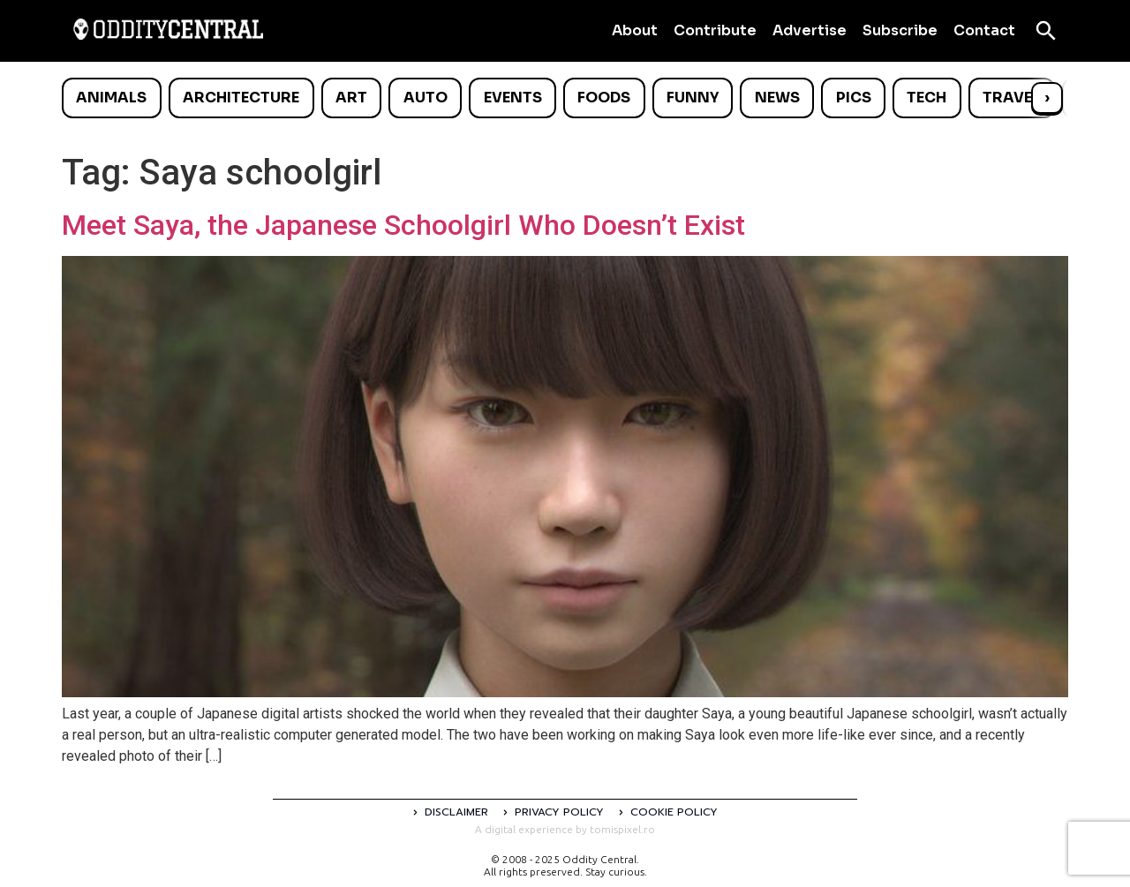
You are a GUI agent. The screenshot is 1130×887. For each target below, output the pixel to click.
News (777, 97)
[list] (565, 98)
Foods (603, 97)
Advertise (809, 30)
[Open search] (1046, 31)
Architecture (241, 97)
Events (513, 97)
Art (351, 97)
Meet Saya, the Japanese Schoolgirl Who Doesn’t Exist (403, 225)
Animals (111, 97)
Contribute (715, 30)
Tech (926, 97)
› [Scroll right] (1047, 97)
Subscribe (900, 30)
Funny (693, 97)
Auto (425, 97)
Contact (984, 30)
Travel (1011, 97)
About (635, 30)
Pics (853, 97)
